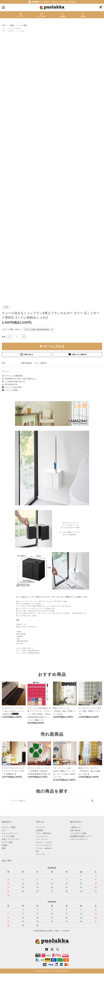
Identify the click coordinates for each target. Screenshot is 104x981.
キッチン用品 (7, 842)
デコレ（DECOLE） (44, 833)
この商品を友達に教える (13, 381)
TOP (3, 28)
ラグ (3, 830)
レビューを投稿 (10, 390)
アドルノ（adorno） (44, 848)
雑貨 (3, 848)
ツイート (5, 371)
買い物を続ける (10, 384)
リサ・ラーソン (42, 839)
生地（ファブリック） (11, 839)
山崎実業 (11, 31)
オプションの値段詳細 (12, 376)
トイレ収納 (20, 31)
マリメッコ (40, 827)
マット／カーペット (10, 833)
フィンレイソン (42, 836)
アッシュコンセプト (44, 845)
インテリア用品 (8, 836)
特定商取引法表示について (81, 836)
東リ (37, 851)
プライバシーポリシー (79, 839)
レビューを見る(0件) (12, 387)
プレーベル (40, 854)
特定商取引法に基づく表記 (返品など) (19, 379)
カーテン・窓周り (9, 827)
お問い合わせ (26, 354)
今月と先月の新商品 (14, 28)
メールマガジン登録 (78, 833)
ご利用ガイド (75, 827)
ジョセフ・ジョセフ (44, 842)
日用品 (4, 845)
